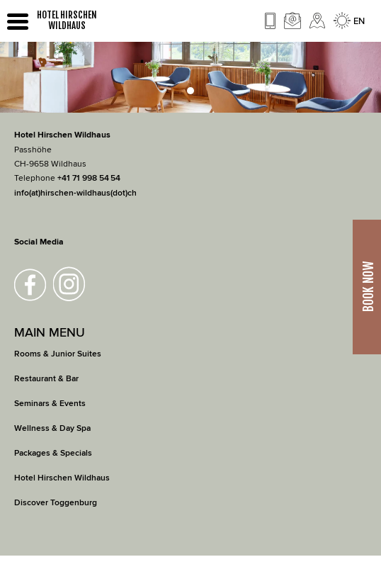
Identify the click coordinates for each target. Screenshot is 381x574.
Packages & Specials (53, 453)
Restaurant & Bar (46, 378)
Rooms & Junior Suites (57, 354)
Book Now (368, 287)
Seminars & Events (50, 403)
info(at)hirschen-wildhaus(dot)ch (75, 193)
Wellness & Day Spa (52, 428)
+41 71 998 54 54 (88, 178)
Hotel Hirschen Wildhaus (62, 478)
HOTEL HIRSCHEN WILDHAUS (67, 20)
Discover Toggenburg (55, 502)
